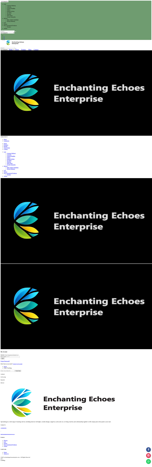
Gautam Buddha (11, 8)
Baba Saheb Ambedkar (13, 20)
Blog (29, 49)
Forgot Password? (5, 361)
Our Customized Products (10, 25)
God (5, 4)
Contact (36, 49)
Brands (5, 146)
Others (8, 10)
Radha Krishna (11, 11)
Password (3, 356)
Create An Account (17, 364)
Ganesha (9, 7)
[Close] (2, 459)
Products (6, 145)
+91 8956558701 (3, 428)
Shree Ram (10, 15)
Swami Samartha (11, 17)
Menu (5, 139)
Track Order (7, 148)
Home (11, 49)
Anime (5, 28)
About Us (6, 453)
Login (2, 358)
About (17, 49)
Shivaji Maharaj (11, 21)
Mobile (3, 355)
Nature (5, 24)
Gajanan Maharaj (11, 5)
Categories (6, 141)
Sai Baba (9, 12)
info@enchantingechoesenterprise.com (8, 434)
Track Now (18, 370)
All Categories (4, 1)
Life (5, 22)
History (6, 18)
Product (9, 27)
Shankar (9, 14)
